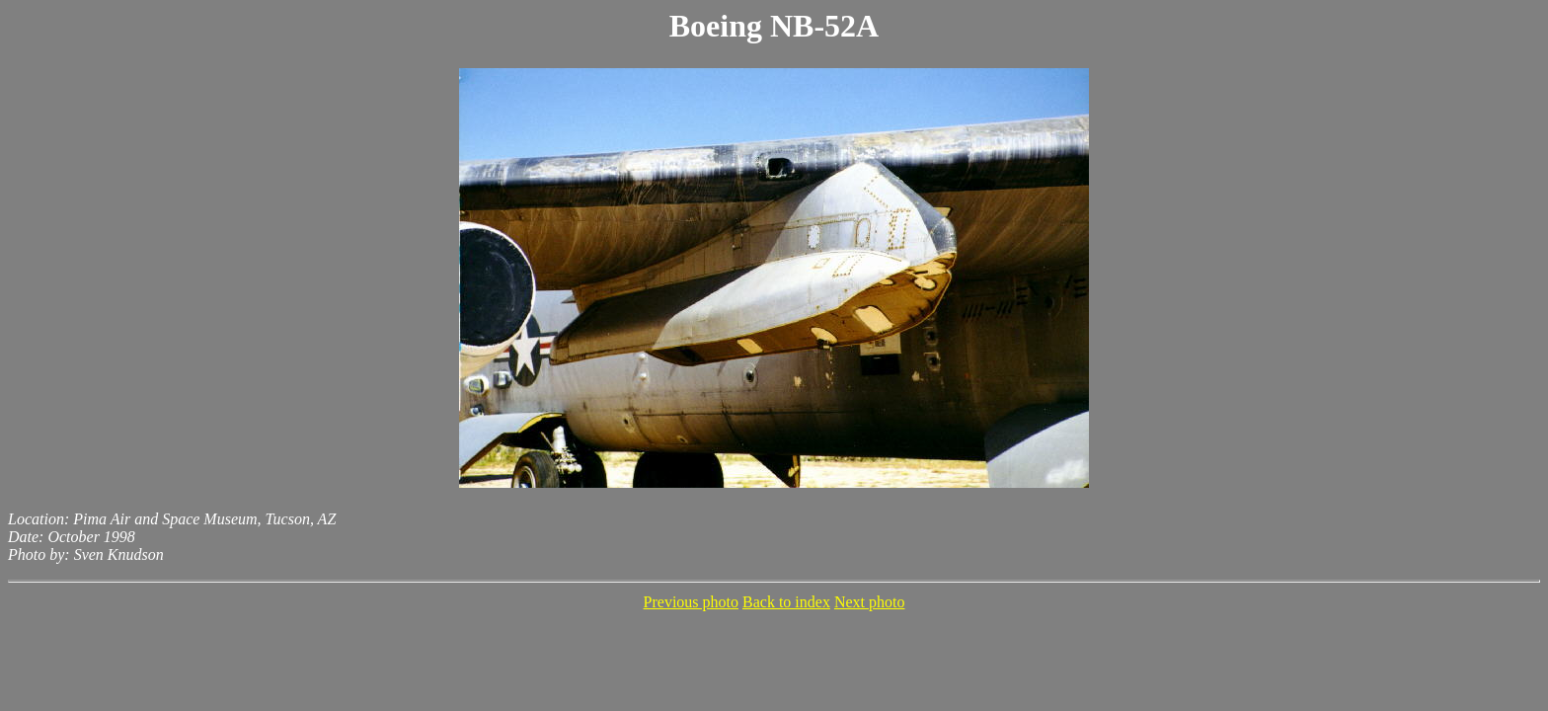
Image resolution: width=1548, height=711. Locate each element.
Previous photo (691, 601)
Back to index (786, 601)
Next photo (869, 601)
